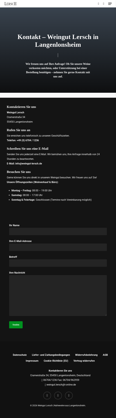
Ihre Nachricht (58, 294)
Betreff (58, 261)
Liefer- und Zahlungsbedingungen (51, 354)
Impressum (32, 360)
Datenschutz (20, 354)
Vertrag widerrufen (84, 360)
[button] (110, 3)
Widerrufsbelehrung (86, 354)
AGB (105, 354)
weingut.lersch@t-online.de (61, 384)
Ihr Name (58, 229)
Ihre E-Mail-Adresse (58, 245)
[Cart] (104, 4)
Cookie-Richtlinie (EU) (56, 360)
